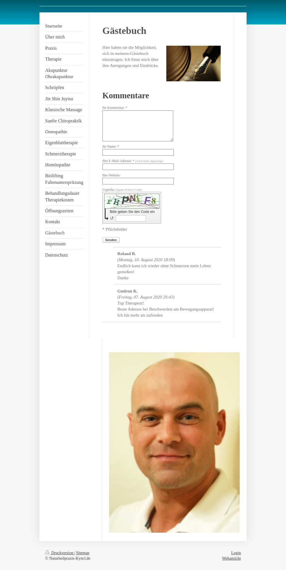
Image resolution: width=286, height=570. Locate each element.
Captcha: (122, 190)
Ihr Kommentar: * (114, 108)
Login (236, 553)
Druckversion (59, 553)
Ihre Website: (111, 175)
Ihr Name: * (110, 147)
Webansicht (231, 558)
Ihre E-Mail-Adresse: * (132, 161)
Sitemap (82, 553)
